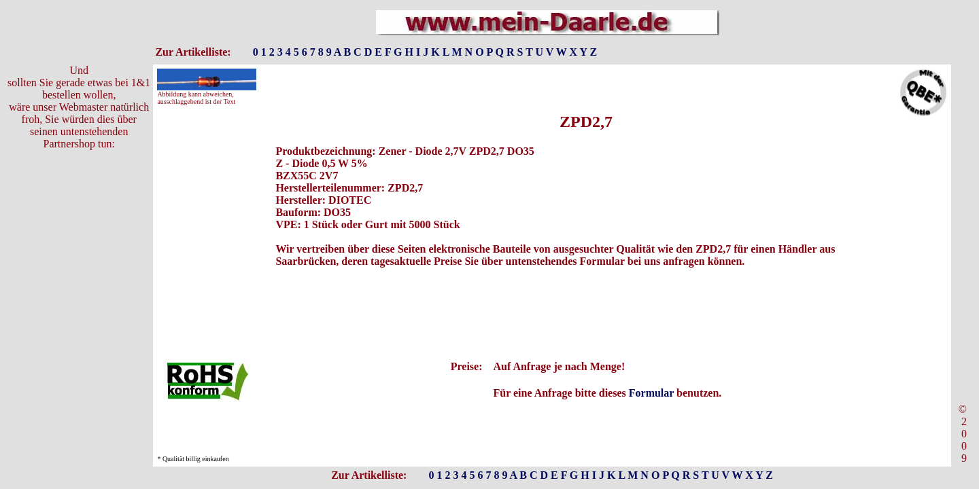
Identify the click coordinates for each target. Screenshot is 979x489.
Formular (651, 393)
